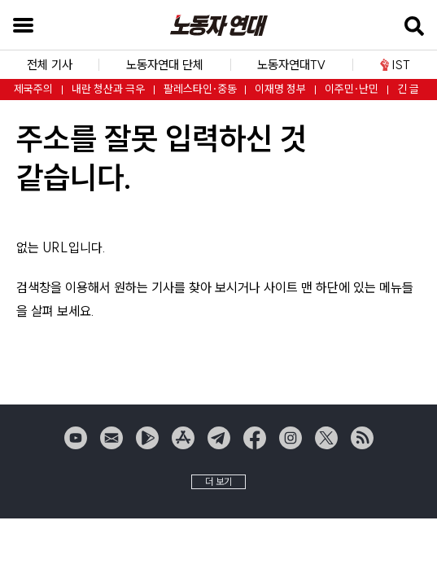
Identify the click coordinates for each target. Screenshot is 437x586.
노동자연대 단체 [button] (164, 65)
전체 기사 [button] (49, 65)
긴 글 (408, 89)
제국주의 (33, 89)
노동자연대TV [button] (291, 65)
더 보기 (218, 481)
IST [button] (395, 65)
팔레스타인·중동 (200, 89)
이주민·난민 (351, 89)
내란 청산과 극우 (108, 89)
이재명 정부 (280, 89)
